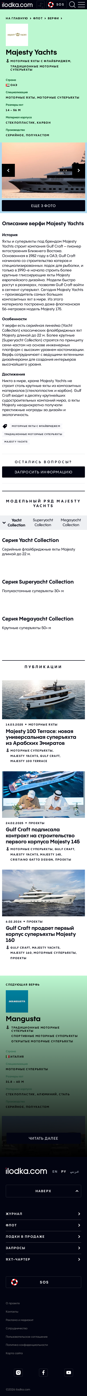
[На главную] (17, 4)
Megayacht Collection (71, 522)
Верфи (53, 18)
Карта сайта (14, 1353)
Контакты (12, 1311)
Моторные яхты (43, 724)
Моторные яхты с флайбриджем (40, 61)
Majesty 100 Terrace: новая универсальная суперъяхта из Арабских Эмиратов (41, 737)
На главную (17, 18)
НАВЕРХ (57, 1191)
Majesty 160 (21, 952)
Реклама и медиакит (19, 1320)
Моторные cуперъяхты (31, 750)
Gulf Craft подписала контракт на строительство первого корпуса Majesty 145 (43, 835)
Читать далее (43, 1138)
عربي (74, 1171)
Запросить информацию (43, 472)
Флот (38, 18)
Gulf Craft (50, 756)
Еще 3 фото (43, 205)
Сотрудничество (16, 1328)
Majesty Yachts (16, 441)
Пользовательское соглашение (27, 1336)
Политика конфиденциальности (27, 1344)
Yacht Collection (16, 522)
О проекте (13, 1303)
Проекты (37, 823)
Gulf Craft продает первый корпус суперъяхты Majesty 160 (41, 934)
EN (55, 1171)
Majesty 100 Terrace (28, 761)
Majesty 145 (50, 854)
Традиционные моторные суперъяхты (34, 68)
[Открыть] (43, 696)
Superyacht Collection (43, 522)
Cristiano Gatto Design (31, 859)
